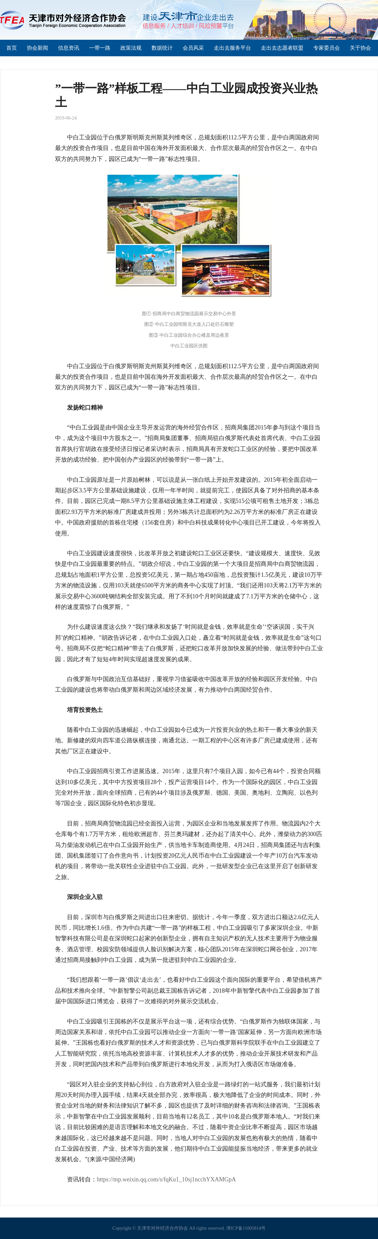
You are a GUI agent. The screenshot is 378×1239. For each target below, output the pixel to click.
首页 (11, 48)
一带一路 (99, 48)
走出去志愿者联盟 (282, 48)
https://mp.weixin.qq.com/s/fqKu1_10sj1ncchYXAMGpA (166, 1179)
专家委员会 (326, 48)
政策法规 (131, 48)
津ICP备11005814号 (246, 1228)
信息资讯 (68, 48)
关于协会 (360, 48)
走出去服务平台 (232, 48)
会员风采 (193, 48)
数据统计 (162, 48)
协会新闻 (37, 48)
